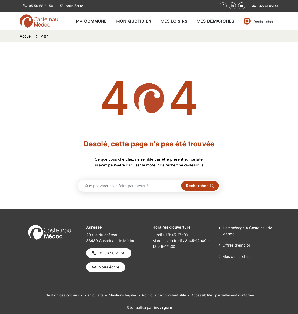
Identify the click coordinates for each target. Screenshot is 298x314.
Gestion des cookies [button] (62, 295)
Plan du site (94, 295)
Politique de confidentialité (164, 295)
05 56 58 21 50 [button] (38, 6)
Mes (215, 21)
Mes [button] (174, 21)
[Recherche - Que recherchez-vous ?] (129, 186)
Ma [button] (91, 21)
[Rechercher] (258, 21)
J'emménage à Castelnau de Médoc (247, 231)
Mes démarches (236, 256)
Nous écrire (71, 6)
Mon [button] (133, 21)
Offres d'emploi (236, 245)
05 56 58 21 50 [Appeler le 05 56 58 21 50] (108, 253)
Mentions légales (123, 295)
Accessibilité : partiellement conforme (222, 295)
